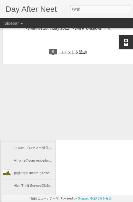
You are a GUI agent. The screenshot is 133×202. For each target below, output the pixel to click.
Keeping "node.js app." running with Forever (47, 110)
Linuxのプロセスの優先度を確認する (41, 148)
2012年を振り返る (28, 135)
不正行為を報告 (101, 198)
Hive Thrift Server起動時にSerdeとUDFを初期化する (53, 186)
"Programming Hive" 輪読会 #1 (37, 123)
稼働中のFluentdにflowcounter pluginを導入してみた (53, 173)
